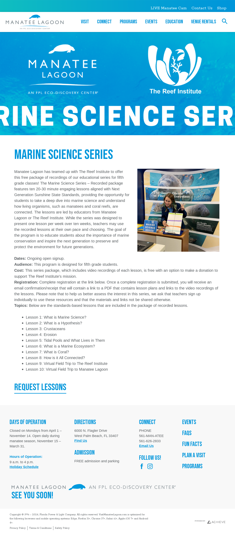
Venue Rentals (203, 22)
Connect (105, 22)
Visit (86, 22)
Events (152, 22)
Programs (129, 22)
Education (175, 22)
